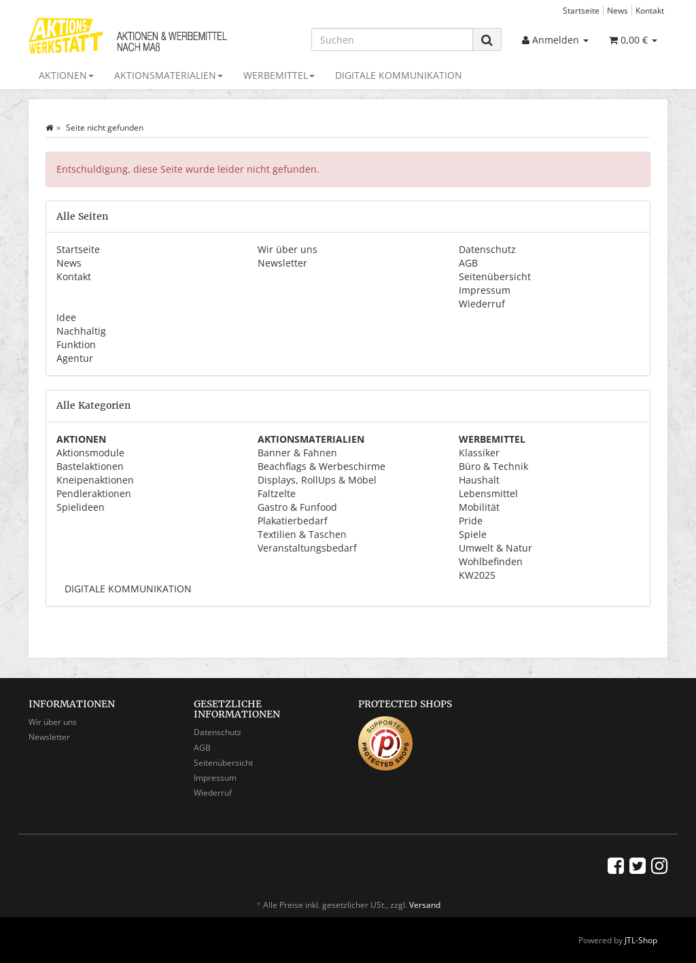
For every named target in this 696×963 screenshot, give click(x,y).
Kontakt (650, 10)
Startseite (581, 10)
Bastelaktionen (90, 466)
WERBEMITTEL (279, 75)
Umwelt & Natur (495, 547)
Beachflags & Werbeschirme (321, 466)
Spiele (473, 534)
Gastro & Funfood (297, 507)
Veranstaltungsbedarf (307, 547)
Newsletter (282, 262)
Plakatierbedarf (293, 520)
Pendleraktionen (93, 493)
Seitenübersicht (495, 276)
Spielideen (80, 507)
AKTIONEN (66, 75)
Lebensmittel (488, 493)
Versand (424, 905)
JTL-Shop (641, 940)
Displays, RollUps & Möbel (317, 479)
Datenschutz (487, 249)
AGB (468, 262)
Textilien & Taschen (302, 534)
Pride (471, 520)
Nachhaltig (81, 330)
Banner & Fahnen (297, 452)
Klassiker (479, 452)
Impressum (484, 290)
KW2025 (477, 575)
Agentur (74, 358)
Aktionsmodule (90, 452)
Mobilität (479, 507)
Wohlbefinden (491, 561)
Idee (66, 317)
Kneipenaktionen (95, 479)
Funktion (76, 344)
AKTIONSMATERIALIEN (168, 75)
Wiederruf (482, 303)
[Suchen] (392, 39)
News (617, 10)
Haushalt (479, 479)
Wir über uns (287, 249)
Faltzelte (277, 493)
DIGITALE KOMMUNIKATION (398, 75)
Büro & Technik (493, 466)
